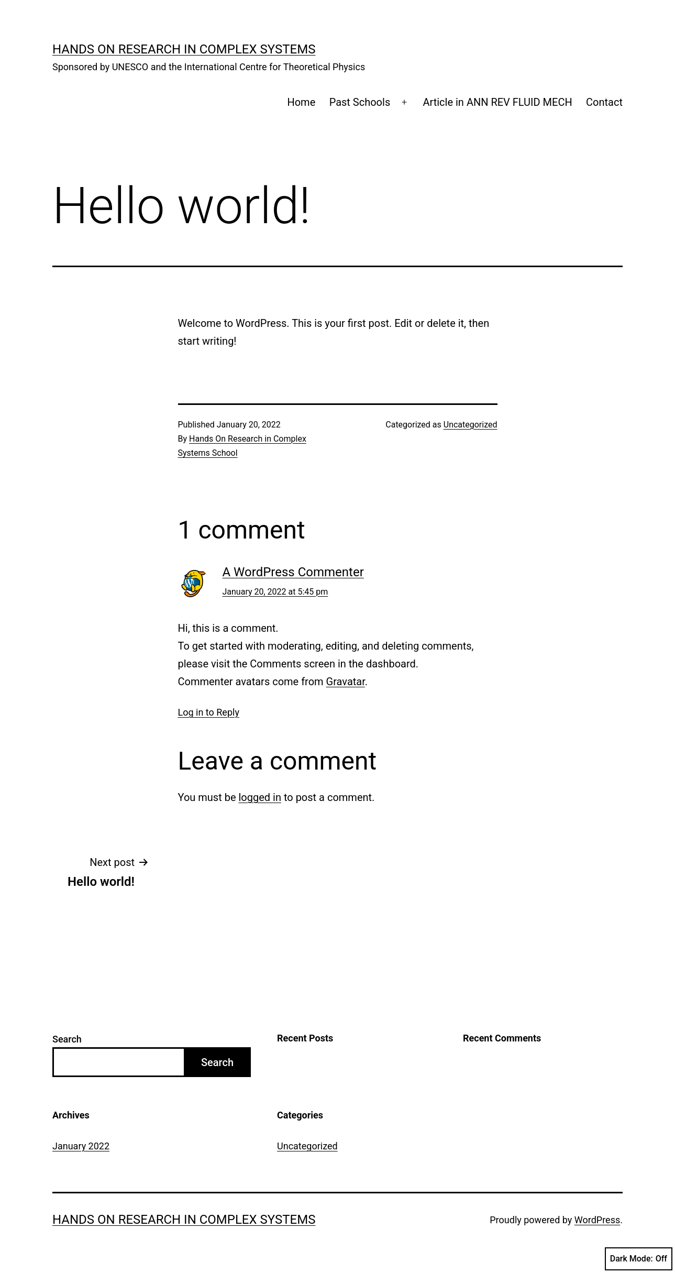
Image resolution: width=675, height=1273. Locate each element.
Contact (604, 102)
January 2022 (80, 1145)
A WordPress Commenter (293, 572)
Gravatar (345, 681)
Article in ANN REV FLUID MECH (497, 102)
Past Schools (360, 102)
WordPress (597, 1219)
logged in (259, 797)
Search (67, 1039)
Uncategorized (470, 425)
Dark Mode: (638, 1259)
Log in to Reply (208, 712)
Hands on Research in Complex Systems (183, 49)
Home (301, 102)
